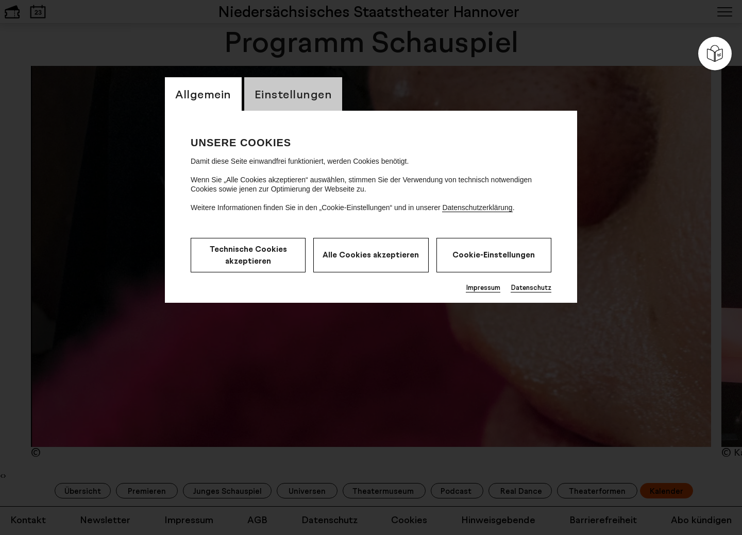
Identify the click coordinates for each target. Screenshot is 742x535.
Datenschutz (531, 287)
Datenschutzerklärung (477, 207)
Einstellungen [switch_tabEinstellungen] (293, 94)
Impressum (483, 287)
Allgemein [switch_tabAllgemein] (203, 94)
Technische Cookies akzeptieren (248, 255)
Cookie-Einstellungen (493, 255)
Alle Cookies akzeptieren (371, 255)
